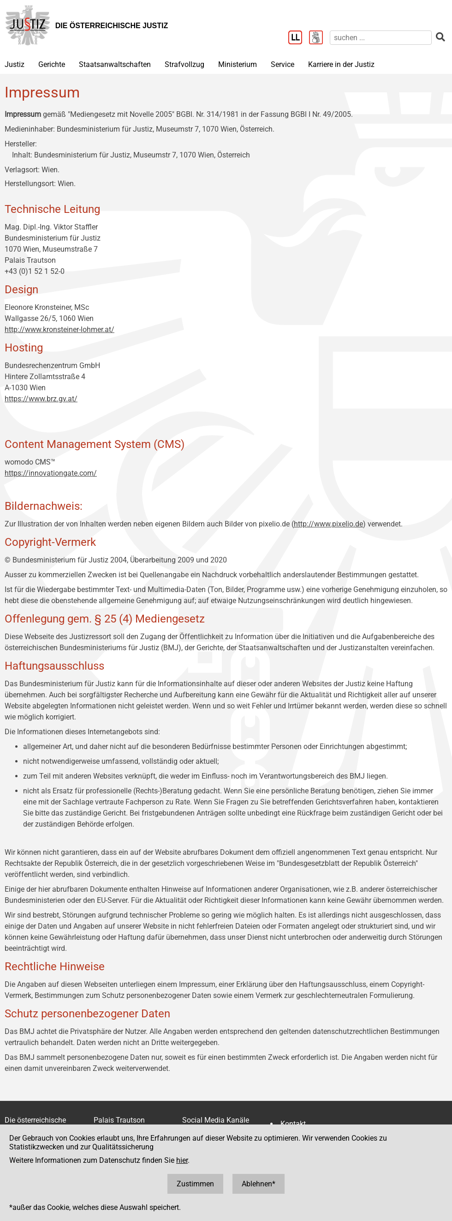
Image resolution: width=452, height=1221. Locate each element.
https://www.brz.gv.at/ (41, 398)
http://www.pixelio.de (328, 524)
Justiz (14, 64)
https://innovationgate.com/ (51, 473)
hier (182, 1160)
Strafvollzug (184, 64)
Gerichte (51, 64)
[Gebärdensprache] (319, 38)
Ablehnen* (258, 1183)
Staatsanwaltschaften (115, 64)
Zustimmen (195, 1183)
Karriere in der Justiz (341, 64)
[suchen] (381, 37)
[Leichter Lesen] (298, 38)
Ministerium (237, 64)
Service (282, 64)
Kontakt (293, 1123)
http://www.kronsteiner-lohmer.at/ (59, 329)
